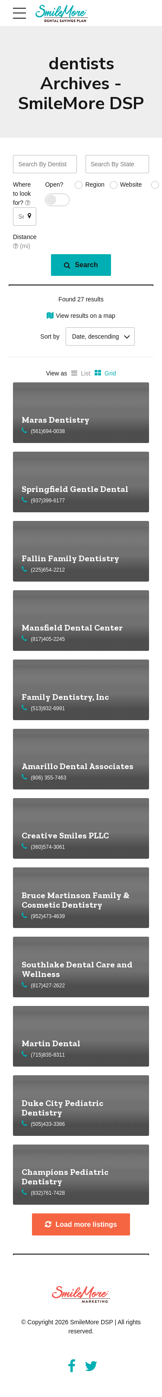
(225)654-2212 (48, 570)
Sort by (49, 336)
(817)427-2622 (48, 986)
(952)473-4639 (48, 916)
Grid (110, 373)
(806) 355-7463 (48, 778)
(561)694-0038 (48, 431)
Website (131, 184)
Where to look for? (22, 193)
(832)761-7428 (48, 1193)
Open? (54, 184)
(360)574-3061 (48, 847)
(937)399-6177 (48, 501)
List (85, 373)
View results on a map (85, 315)
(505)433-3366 (48, 1124)
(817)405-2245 (48, 639)
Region (94, 184)
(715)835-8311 (48, 1055)
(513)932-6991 (48, 708)
